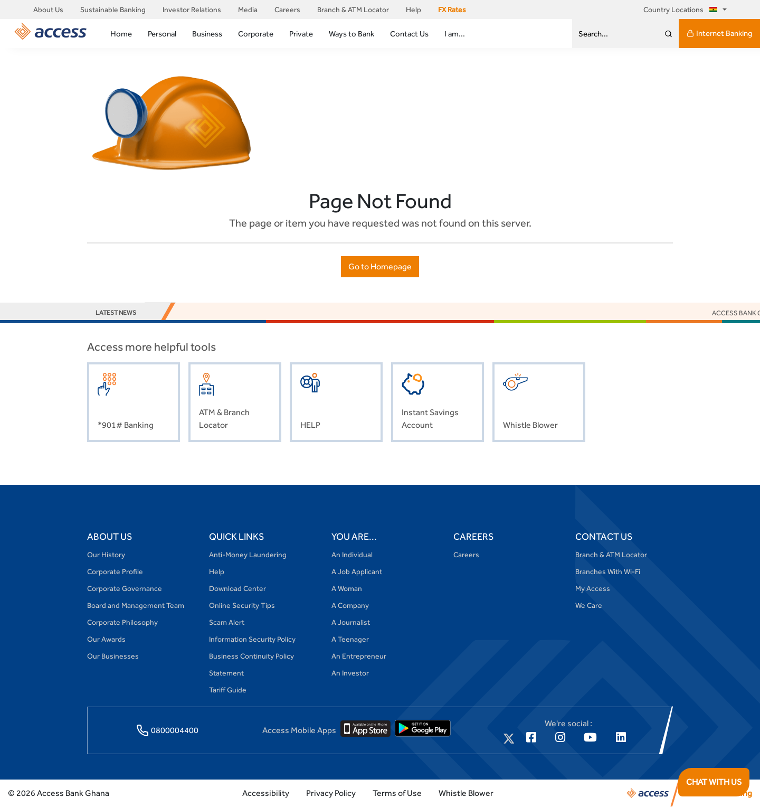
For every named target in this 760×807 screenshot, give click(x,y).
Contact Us (409, 33)
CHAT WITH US (714, 782)
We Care (588, 605)
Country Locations (682, 9)
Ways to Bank (351, 33)
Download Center (237, 588)
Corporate (255, 33)
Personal (162, 33)
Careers (287, 9)
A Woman (346, 588)
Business (207, 33)
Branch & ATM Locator (353, 9)
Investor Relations (192, 9)
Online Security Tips (242, 605)
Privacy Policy (331, 793)
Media (248, 9)
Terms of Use (397, 793)
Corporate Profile (115, 571)
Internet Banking (719, 33)
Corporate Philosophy (122, 622)
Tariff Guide (227, 690)
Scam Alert (226, 622)
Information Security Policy (252, 639)
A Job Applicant (356, 571)
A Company (350, 605)
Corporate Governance (124, 588)
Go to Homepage (380, 266)
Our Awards (106, 639)
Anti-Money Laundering (248, 554)
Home (121, 33)
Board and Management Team (135, 605)
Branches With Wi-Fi (607, 571)
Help (413, 9)
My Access (592, 588)
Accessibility (265, 793)
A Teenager (350, 639)
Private (301, 33)
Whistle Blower (466, 793)
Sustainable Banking (113, 9)
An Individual (352, 554)
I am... (454, 33)
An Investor (350, 673)
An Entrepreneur (358, 656)
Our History (106, 554)
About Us (48, 9)
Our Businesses (113, 656)
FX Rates (452, 9)
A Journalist (350, 622)
